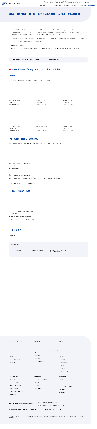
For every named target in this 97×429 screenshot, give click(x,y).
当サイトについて (63, 383)
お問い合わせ (86, 2)
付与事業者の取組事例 (39, 361)
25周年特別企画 (13, 394)
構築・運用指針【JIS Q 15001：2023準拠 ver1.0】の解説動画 (58, 251)
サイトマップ (62, 392)
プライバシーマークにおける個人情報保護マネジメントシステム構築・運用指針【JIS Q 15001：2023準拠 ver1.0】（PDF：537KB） (44, 48)
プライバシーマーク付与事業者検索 (41, 379)
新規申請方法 (62, 353)
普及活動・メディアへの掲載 (15, 385)
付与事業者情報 (91, 5)
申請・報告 (73, 5)
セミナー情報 (12, 379)
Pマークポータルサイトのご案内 (66, 386)
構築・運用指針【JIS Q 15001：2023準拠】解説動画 (26, 59)
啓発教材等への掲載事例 (14, 388)
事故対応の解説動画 (54, 59)
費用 (60, 350)
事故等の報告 (62, 365)
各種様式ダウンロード (64, 371)
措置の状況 (37, 382)
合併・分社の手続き (63, 368)
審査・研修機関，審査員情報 (15, 359)
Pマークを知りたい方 (49, 2)
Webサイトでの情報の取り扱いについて (32, 409)
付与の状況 (37, 385)
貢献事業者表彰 (38, 388)
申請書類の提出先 (63, 347)
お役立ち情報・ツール (39, 358)
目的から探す (66, 5)
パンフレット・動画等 (14, 382)
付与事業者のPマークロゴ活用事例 (16, 391)
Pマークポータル (79, 2)
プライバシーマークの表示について (17, 353)
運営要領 (12, 356)
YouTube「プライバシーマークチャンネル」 (22, 183)
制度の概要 (12, 350)
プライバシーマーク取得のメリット (17, 347)
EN (90, 2)
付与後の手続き (63, 359)
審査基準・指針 (57, 5)
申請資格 (61, 344)
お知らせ (61, 379)
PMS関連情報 (37, 355)
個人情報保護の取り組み (14, 409)
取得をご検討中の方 (59, 2)
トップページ (11, 22)
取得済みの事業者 (69, 2)
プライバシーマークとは (14, 344)
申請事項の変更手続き (64, 362)
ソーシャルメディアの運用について (51, 409)
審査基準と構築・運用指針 (17, 45)
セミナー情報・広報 (82, 5)
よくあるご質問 (62, 376)
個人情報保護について (14, 362)
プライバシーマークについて (46, 5)
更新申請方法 (62, 356)
